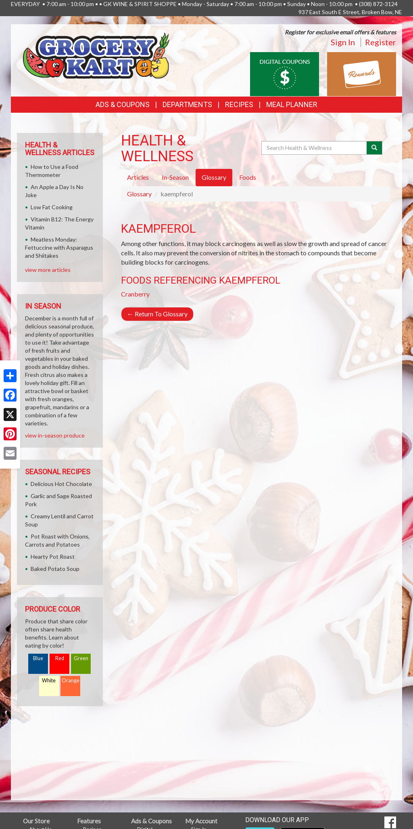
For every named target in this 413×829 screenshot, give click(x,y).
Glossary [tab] (214, 177)
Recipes (239, 104)
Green (81, 658)
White (49, 681)
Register (380, 42)
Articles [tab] (138, 177)
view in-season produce (55, 435)
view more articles (48, 269)
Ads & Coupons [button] (123, 104)
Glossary (139, 194)
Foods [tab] (247, 177)
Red (59, 658)
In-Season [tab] (175, 177)
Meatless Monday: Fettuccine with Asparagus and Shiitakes (59, 247)
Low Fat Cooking (52, 207)
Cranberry (135, 294)
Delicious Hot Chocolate (61, 483)
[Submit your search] (374, 148)
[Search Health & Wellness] (314, 148)
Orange (70, 681)
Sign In (343, 42)
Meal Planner (291, 104)
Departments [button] (187, 104)
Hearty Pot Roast (53, 556)
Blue (38, 658)
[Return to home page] (96, 54)
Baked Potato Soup (55, 568)
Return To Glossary (157, 314)
